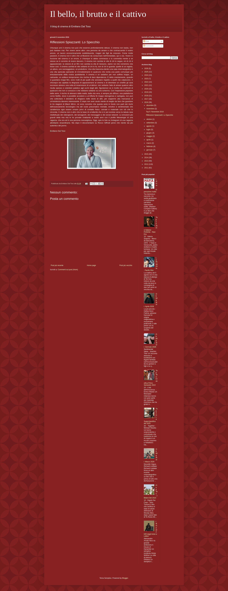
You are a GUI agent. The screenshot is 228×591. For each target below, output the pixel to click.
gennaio (149, 150)
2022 (146, 82)
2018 (146, 96)
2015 (146, 154)
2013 (146, 161)
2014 (146, 158)
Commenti (148, 46)
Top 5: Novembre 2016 (155, 112)
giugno (149, 133)
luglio (148, 130)
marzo (149, 143)
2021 (146, 85)
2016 (146, 102)
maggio (149, 136)
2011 (146, 168)
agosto (149, 126)
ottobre (149, 119)
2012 (146, 164)
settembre (150, 123)
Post (146, 41)
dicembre (150, 105)
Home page (91, 265)
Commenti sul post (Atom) (68, 270)
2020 (146, 89)
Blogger (125, 578)
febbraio (149, 146)
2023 (146, 79)
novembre (150, 109)
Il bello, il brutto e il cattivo (98, 14)
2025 (146, 72)
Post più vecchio (126, 265)
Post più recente (57, 265)
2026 (146, 68)
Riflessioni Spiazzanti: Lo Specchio (159, 115)
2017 (146, 99)
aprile (148, 140)
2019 (146, 92)
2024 (146, 75)
